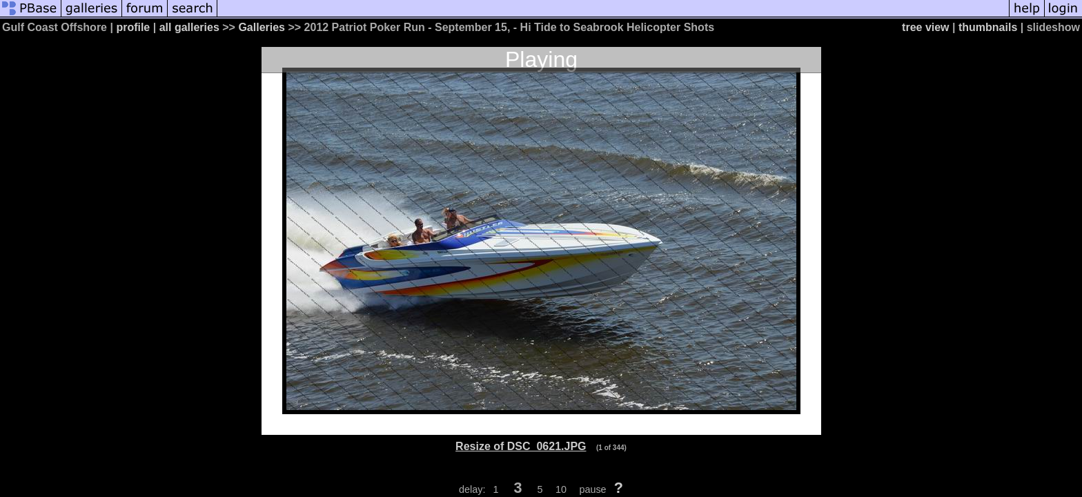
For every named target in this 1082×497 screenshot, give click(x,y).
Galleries (261, 27)
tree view (925, 27)
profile (133, 27)
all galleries (189, 27)
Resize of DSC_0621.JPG (520, 446)
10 (561, 489)
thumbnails (987, 27)
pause (592, 489)
